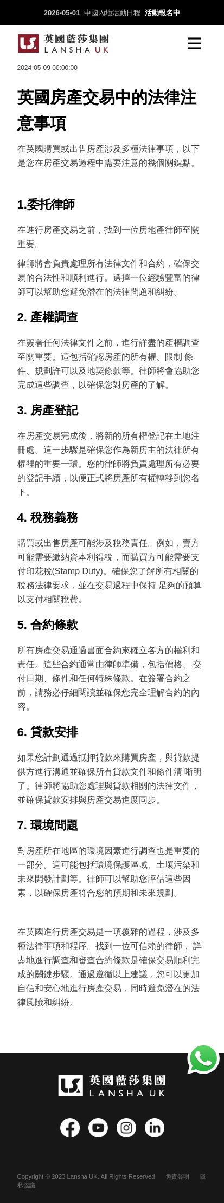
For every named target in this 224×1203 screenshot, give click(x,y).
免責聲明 (177, 1176)
